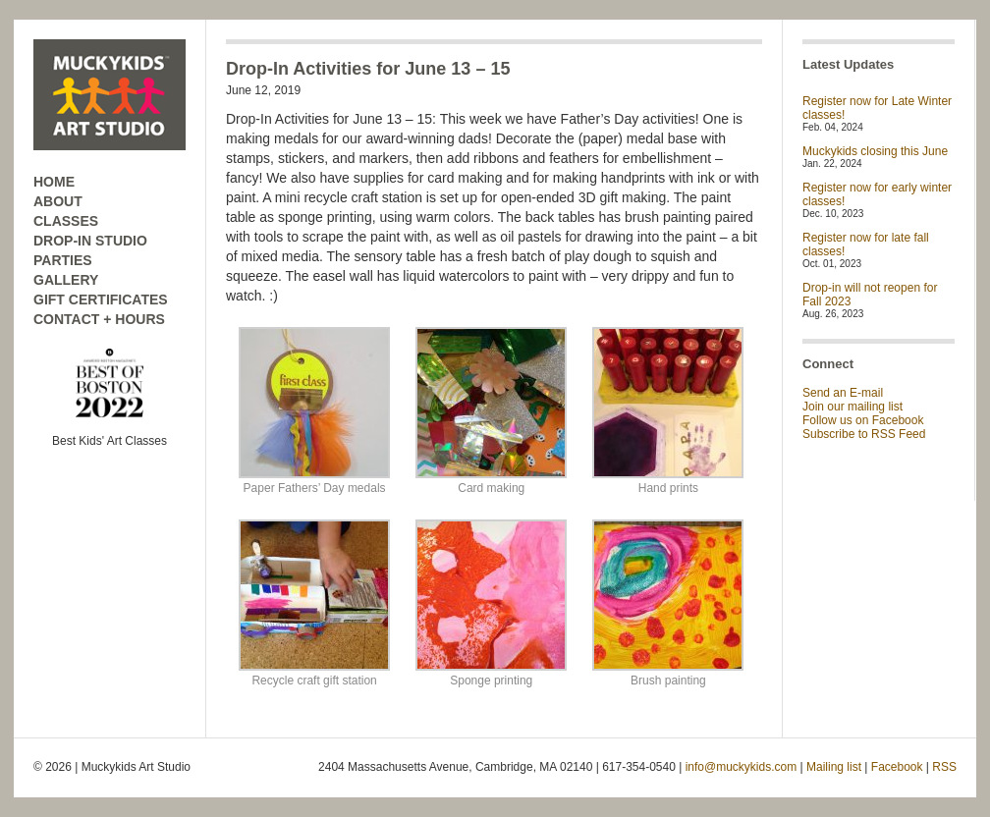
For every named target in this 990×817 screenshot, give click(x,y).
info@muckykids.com (742, 767)
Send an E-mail (842, 393)
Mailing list (833, 767)
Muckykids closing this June (875, 151)
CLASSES (65, 221)
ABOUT (57, 201)
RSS (944, 767)
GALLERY (65, 280)
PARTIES (62, 260)
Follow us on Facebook (862, 420)
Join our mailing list (852, 406)
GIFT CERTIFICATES (100, 299)
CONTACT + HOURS (99, 319)
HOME (54, 182)
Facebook (897, 767)
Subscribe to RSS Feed (863, 434)
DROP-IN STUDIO (90, 240)
